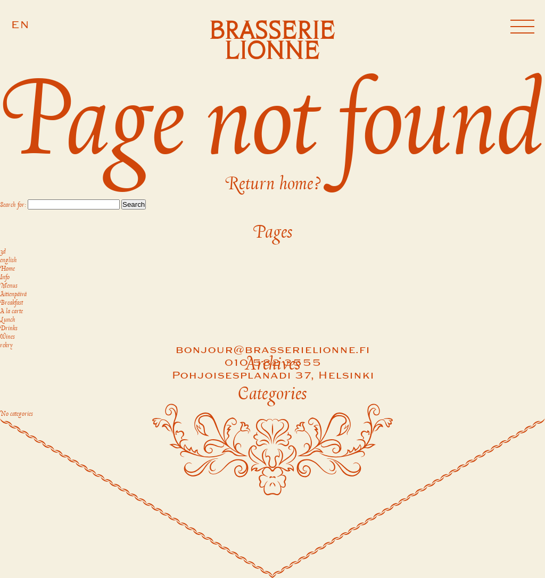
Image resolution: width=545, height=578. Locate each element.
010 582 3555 (272, 363)
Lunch (7, 320)
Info (5, 277)
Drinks (9, 328)
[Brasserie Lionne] (272, 41)
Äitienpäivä (13, 294)
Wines (7, 337)
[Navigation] (522, 28)
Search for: (13, 205)
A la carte (11, 311)
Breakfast (11, 303)
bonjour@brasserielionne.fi (272, 350)
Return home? (273, 184)
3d (3, 252)
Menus (9, 286)
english (8, 260)
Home (7, 269)
